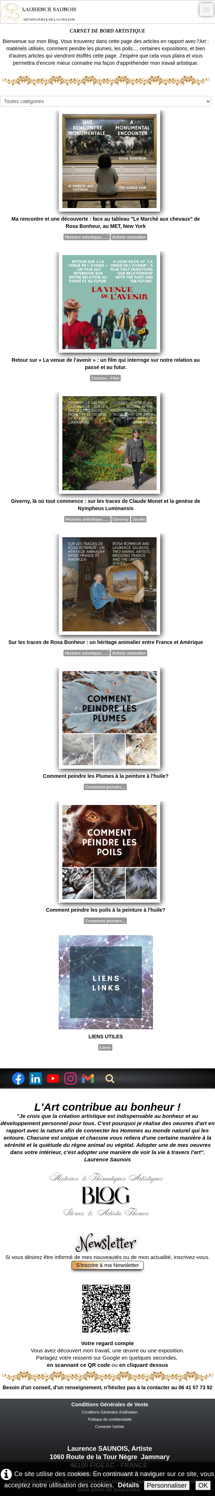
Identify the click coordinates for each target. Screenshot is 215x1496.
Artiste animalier (129, 237)
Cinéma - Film (105, 378)
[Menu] (207, 9)
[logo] (43, 13)
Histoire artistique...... (86, 237)
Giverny (121, 519)
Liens (105, 1047)
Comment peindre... (105, 786)
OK (203, 1485)
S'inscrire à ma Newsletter (107, 1265)
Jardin (138, 519)
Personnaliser (167, 1485)
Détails (128, 1485)
